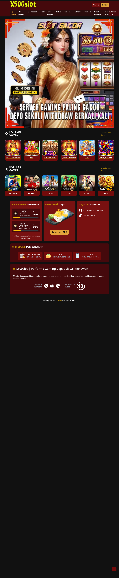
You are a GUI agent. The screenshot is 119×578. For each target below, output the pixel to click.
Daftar (105, 5)
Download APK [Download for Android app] (59, 232)
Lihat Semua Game (106, 133)
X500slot (59, 301)
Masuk (96, 5)
